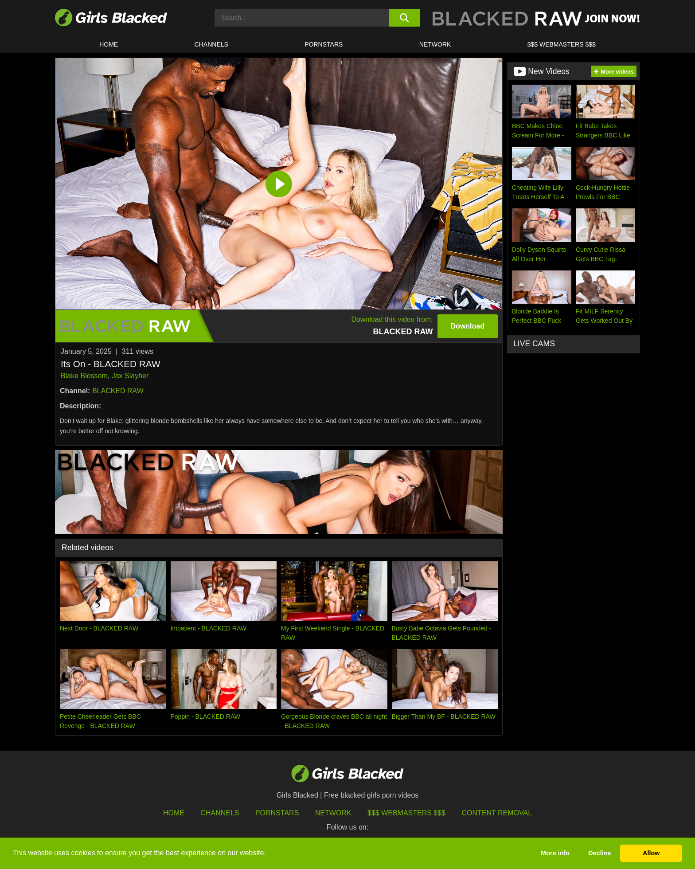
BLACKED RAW (118, 391)
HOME (108, 44)
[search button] (404, 18)
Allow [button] (651, 853)
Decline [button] (599, 853)
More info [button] (555, 853)
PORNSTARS (324, 44)
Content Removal (497, 813)
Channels (211, 44)
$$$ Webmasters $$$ (561, 44)
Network (435, 44)
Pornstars (277, 813)
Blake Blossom (84, 376)
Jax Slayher (130, 376)
